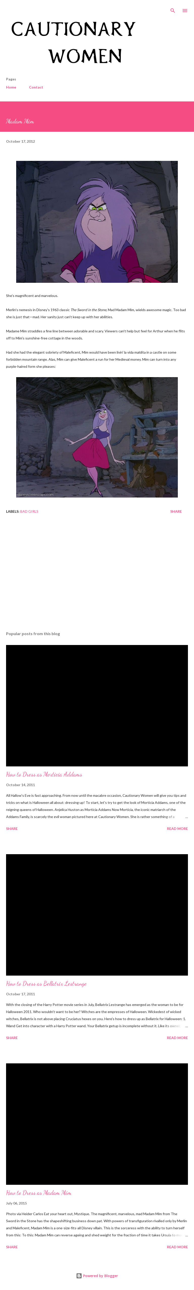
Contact (36, 87)
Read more (177, 828)
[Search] (173, 9)
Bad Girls (29, 511)
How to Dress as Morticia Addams (44, 774)
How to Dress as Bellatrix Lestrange (46, 983)
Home (11, 87)
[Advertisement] (97, 579)
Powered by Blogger (97, 1275)
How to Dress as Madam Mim (38, 1192)
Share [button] (176, 511)
